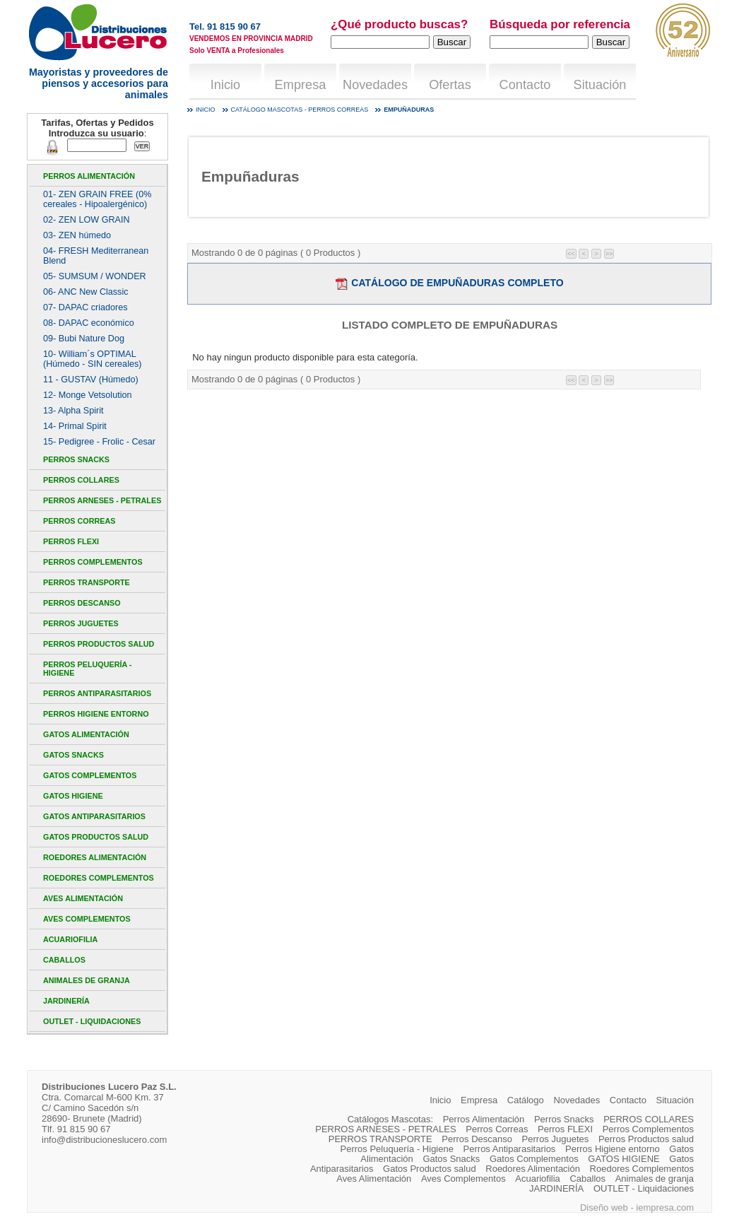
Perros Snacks (76, 459)
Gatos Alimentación (86, 734)
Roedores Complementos (98, 878)
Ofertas (450, 85)
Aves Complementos (87, 919)
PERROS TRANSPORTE (86, 582)
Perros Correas (79, 521)
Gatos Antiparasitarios (94, 816)
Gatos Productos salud (95, 837)
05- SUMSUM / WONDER (94, 276)
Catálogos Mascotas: (390, 1119)
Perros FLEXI (71, 541)
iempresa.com (665, 1207)
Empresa (300, 85)
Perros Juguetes (81, 623)
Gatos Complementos (89, 775)
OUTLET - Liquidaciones (92, 1021)
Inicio (225, 85)
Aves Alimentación (83, 898)
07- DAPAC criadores (85, 307)
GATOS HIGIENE (73, 796)
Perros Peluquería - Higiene (87, 668)
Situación (600, 85)
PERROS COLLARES (81, 480)
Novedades (375, 85)
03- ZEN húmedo (77, 235)
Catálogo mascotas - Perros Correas (300, 109)
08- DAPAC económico (88, 323)
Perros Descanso (82, 603)
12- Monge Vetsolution (87, 395)
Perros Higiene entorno (96, 714)
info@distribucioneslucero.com (104, 1139)
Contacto (525, 85)
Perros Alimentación (89, 176)
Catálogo (525, 1100)
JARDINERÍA (66, 1001)
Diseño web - (608, 1207)
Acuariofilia (70, 939)
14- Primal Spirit (75, 426)
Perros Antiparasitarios (97, 693)
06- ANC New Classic (86, 292)
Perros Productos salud (98, 644)
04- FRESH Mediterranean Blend (95, 256)
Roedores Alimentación (94, 857)
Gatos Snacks (73, 755)
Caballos (64, 960)
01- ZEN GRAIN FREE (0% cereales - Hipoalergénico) (97, 199)
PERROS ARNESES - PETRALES (102, 500)
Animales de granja (86, 980)
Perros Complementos (93, 562)
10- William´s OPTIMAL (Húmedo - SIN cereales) (92, 359)
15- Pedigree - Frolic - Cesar (99, 442)
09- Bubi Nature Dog (83, 338)
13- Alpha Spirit (73, 411)
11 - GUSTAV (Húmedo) (90, 379)
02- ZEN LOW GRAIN (86, 220)
